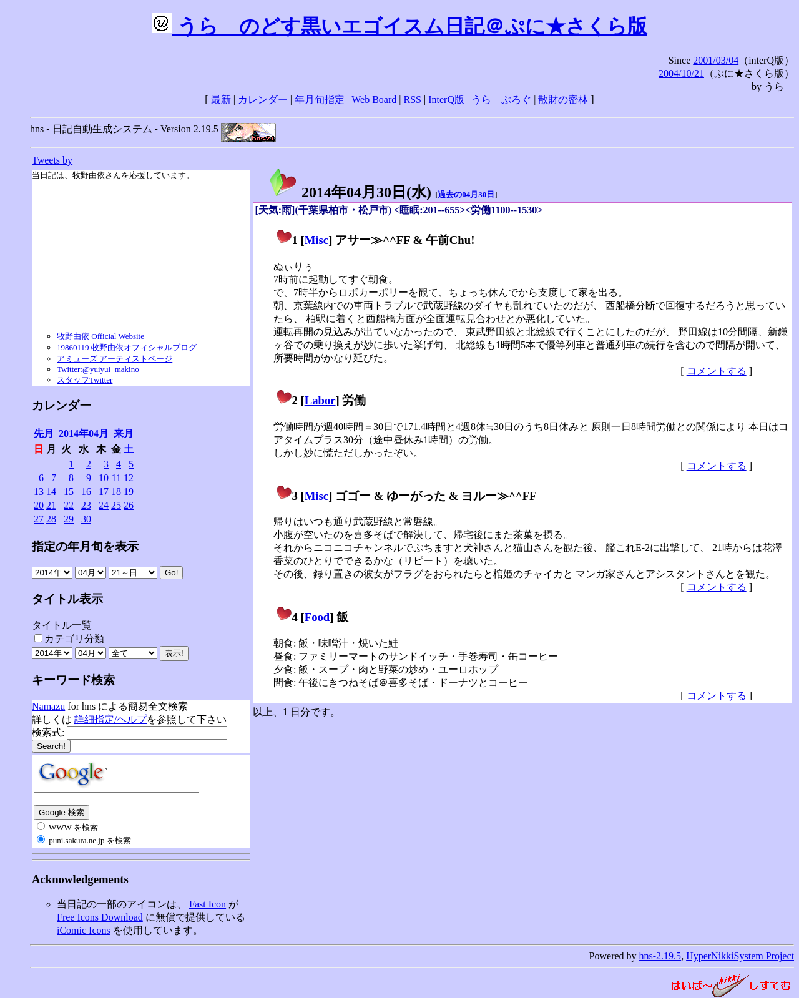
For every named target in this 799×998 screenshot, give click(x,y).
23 (86, 505)
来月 (124, 433)
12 (129, 477)
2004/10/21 (681, 73)
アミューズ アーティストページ (114, 358)
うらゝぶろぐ (501, 99)
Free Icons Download (100, 917)
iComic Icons (83, 930)
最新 (221, 99)
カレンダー (263, 99)
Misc (316, 240)
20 (39, 505)
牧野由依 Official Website (100, 336)
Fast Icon (207, 904)
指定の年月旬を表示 (85, 546)
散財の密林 (563, 99)
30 (86, 519)
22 (69, 505)
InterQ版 (446, 99)
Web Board (373, 99)
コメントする (717, 371)
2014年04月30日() (349, 192)
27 (39, 519)
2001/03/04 (715, 60)
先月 (44, 433)
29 (69, 519)
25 (116, 505)
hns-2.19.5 (660, 956)
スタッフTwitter (84, 379)
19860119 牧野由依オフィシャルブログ (127, 347)
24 (104, 505)
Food (317, 617)
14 (51, 491)
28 (51, 519)
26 (129, 505)
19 (129, 491)
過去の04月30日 (466, 194)
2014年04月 (84, 433)
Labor (320, 400)
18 (116, 491)
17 (104, 491)
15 (69, 491)
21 (51, 505)
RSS (412, 99)
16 (86, 491)
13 (39, 491)
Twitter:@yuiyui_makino (98, 369)
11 (116, 477)
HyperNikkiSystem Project (740, 956)
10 (104, 477)
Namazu (48, 706)
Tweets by (52, 160)
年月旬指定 (320, 99)
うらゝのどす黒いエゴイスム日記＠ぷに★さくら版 (399, 26)
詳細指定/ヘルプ (110, 719)
